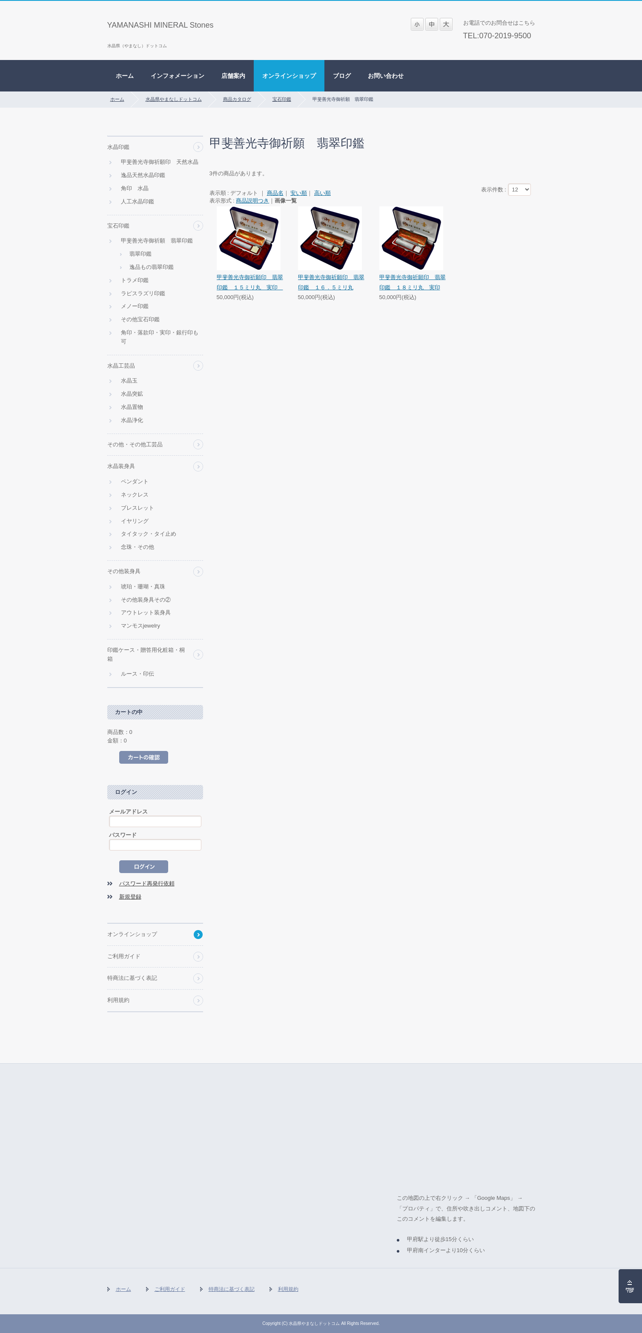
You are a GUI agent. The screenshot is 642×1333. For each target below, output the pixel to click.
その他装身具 (123, 571)
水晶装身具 (121, 466)
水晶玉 (129, 380)
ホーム (125, 75)
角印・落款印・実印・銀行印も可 (159, 337)
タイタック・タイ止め (148, 534)
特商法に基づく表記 (132, 978)
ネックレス (135, 494)
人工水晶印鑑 (137, 201)
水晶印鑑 (118, 147)
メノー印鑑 (135, 306)
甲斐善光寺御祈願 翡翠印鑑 (157, 240)
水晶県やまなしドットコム (174, 99)
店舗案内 (233, 75)
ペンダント (135, 481)
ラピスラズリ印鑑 (143, 293)
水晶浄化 (132, 420)
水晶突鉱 (132, 394)
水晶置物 (132, 407)
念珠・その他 (137, 547)
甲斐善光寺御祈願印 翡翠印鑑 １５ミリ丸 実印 (250, 282)
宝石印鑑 (281, 99)
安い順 (298, 193)
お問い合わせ (386, 75)
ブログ (342, 75)
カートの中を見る (143, 757)
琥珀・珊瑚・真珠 (143, 586)
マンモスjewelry (140, 625)
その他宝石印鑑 (140, 319)
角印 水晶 (135, 188)
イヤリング (135, 521)
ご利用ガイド (123, 956)
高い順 (322, 193)
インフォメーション (177, 75)
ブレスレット (137, 508)
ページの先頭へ (630, 1286)
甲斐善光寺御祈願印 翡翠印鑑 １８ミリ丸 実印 (412, 282)
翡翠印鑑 (140, 254)
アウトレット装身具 (146, 612)
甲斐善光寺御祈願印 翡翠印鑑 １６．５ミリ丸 (331, 282)
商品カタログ (237, 99)
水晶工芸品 (121, 366)
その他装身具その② (146, 600)
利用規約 (118, 1000)
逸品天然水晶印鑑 (143, 175)
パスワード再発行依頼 (147, 883)
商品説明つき (252, 200)
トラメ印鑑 (135, 280)
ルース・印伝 (137, 674)
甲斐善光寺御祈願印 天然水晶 (159, 162)
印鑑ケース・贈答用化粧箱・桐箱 (146, 654)
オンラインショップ (289, 75)
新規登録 (130, 896)
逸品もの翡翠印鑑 (151, 267)
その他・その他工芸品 (135, 444)
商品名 (275, 193)
